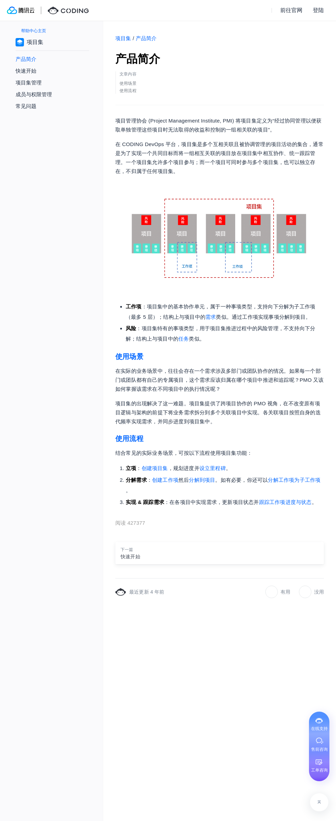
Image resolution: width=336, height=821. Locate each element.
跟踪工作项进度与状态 (285, 502)
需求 (210, 317)
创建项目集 (155, 468)
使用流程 (129, 438)
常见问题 (26, 106)
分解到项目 (202, 480)
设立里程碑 (213, 468)
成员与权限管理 (34, 94)
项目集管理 (29, 82)
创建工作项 (165, 480)
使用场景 (129, 356)
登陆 (318, 10)
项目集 (123, 38)
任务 (183, 339)
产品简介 (26, 59)
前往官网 (291, 10)
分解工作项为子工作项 (294, 480)
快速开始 (26, 71)
